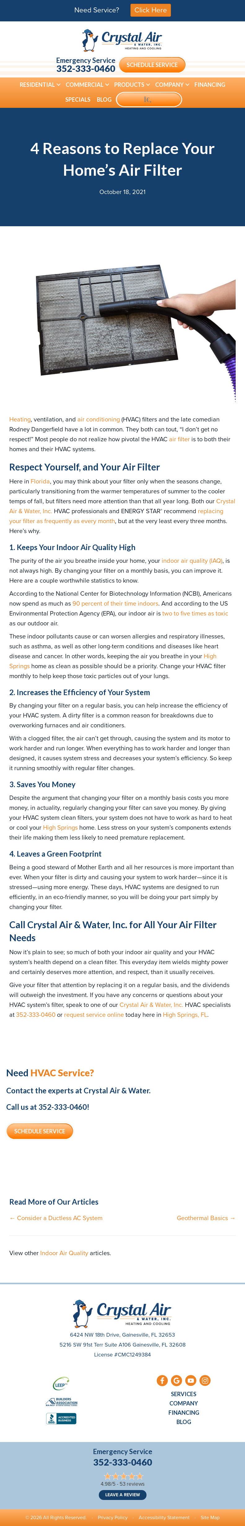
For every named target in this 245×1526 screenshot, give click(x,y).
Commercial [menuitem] (84, 84)
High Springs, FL (185, 1014)
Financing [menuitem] (210, 84)
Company (183, 1403)
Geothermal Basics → (206, 1218)
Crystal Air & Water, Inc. (151, 1004)
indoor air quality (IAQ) (192, 560)
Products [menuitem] (129, 84)
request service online (94, 1014)
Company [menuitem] (169, 84)
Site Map (210, 1517)
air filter (179, 439)
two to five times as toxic (195, 613)
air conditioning (98, 419)
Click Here (150, 10)
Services (183, 1394)
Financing (183, 1412)
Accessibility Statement (164, 1517)
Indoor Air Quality (64, 1253)
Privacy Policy (113, 1517)
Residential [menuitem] (37, 84)
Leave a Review (122, 1495)
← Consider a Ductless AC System (56, 1218)
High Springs (60, 827)
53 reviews (132, 1484)
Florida (40, 481)
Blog (184, 1421)
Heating (20, 419)
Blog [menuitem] (104, 99)
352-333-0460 (85, 68)
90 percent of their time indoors (115, 603)
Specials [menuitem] (77, 99)
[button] (58, 84)
